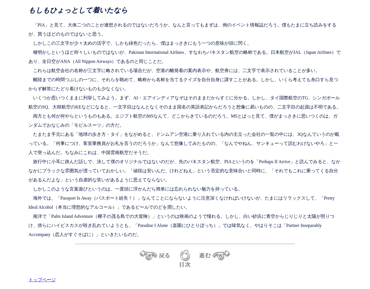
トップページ (42, 279)
